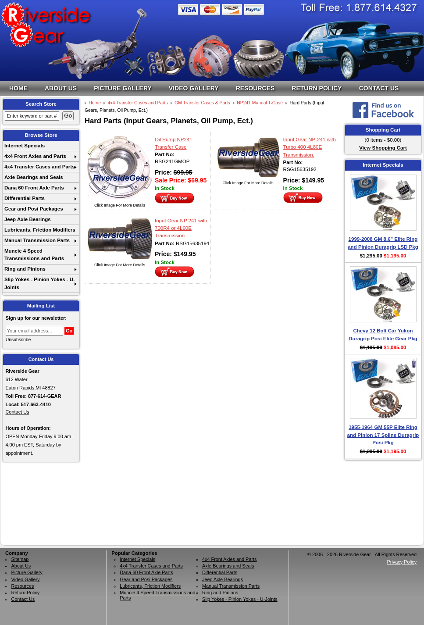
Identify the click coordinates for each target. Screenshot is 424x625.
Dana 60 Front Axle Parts (34, 187)
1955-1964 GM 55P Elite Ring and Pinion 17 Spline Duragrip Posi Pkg (383, 435)
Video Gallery (194, 88)
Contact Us (379, 88)
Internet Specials (24, 145)
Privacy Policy (402, 561)
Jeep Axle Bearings (27, 219)
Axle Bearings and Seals (33, 177)
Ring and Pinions (25, 268)
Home (18, 88)
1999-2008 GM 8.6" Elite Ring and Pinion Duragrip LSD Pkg (383, 242)
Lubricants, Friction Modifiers (39, 229)
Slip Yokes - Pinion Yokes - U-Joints (39, 283)
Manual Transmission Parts (37, 240)
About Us (61, 88)
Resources (255, 88)
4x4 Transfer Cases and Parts (39, 166)
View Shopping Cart (383, 147)
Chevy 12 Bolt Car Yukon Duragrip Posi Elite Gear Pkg (383, 334)
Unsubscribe (18, 339)
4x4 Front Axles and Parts (35, 156)
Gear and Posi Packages (33, 208)
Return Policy (317, 88)
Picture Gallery (123, 88)
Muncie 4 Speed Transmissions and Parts (34, 254)
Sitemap (20, 559)
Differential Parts (24, 198)
